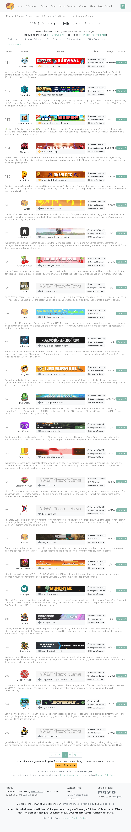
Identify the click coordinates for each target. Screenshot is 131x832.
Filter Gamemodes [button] (98, 39)
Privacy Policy (87, 803)
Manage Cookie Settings (75, 818)
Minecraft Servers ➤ (66, 765)
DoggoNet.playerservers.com (56, 679)
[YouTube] (114, 792)
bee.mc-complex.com (52, 66)
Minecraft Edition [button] (32, 39)
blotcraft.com (48, 485)
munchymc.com (49, 594)
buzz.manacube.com (52, 94)
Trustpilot (117, 796)
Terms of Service (70, 803)
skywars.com (48, 707)
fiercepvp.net (48, 622)
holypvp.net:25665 (51, 736)
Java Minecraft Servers (71, 774)
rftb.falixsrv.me (49, 291)
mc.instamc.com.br (51, 431)
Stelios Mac (37, 791)
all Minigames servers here (92, 34)
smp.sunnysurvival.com (53, 374)
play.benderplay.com (52, 456)
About (27, 794)
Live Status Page (51, 818)
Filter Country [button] (54, 39)
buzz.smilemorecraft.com (54, 123)
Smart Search (15, 44)
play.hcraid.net (49, 542)
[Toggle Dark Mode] (123, 6)
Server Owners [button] (67, 6)
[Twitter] (109, 792)
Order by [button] (12, 39)
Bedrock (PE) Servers (106, 774)
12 (75, 754)
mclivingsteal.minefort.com (55, 236)
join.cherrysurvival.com (53, 265)
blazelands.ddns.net (51, 651)
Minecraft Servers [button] (27, 6)
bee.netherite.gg (49, 151)
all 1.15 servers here (57, 34)
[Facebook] (104, 792)
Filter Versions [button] (74, 39)
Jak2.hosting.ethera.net (53, 317)
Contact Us (73, 798)
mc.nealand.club (49, 568)
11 (70, 754)
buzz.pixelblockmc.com (53, 179)
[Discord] (100, 792)
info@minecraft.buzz (78, 794)
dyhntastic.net (48, 513)
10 (65, 754)
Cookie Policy (107, 803)
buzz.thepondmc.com (52, 402)
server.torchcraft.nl (51, 208)
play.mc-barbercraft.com (54, 345)
